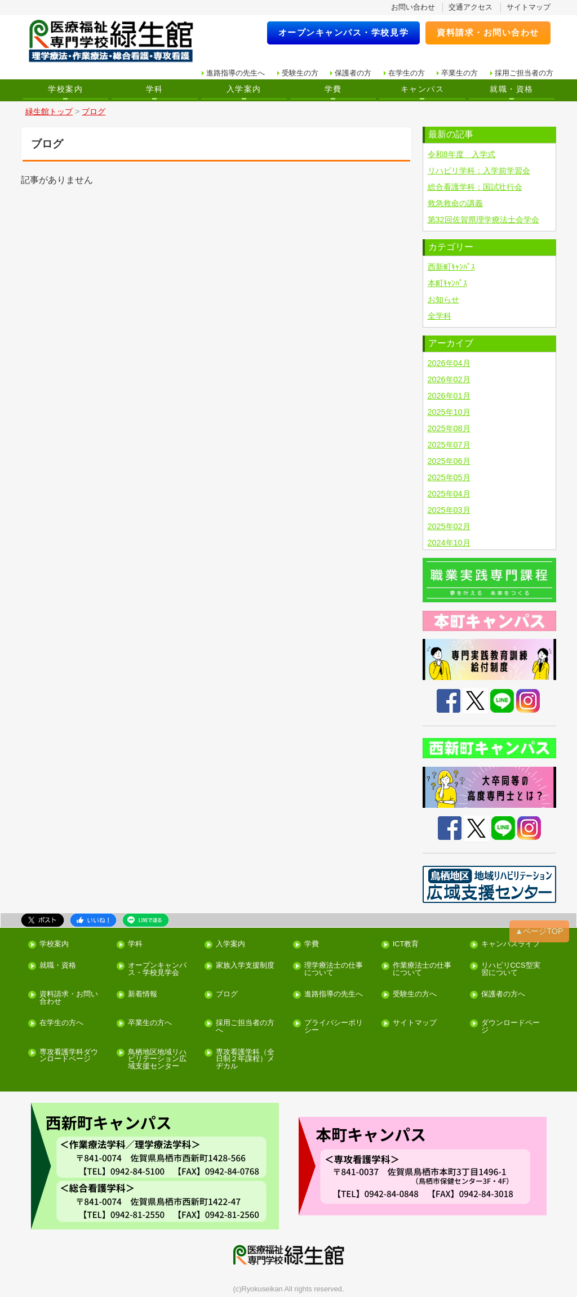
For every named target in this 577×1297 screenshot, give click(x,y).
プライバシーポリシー (333, 1026)
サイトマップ (529, 7)
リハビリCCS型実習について (510, 969)
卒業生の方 (459, 73)
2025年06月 (449, 461)
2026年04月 (449, 363)
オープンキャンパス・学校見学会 (157, 969)
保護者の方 (353, 73)
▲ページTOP (539, 931)
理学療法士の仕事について (333, 969)
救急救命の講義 (455, 203)
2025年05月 (449, 477)
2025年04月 (449, 493)
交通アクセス (470, 7)
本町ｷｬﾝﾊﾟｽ (447, 283)
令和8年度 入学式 (461, 154)
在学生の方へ (61, 1023)
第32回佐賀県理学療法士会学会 (483, 219)
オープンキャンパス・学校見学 (343, 32)
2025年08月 (449, 428)
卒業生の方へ (150, 1023)
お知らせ (443, 299)
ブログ (227, 994)
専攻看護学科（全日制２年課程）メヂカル (245, 1059)
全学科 (439, 315)
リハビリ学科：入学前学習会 (479, 170)
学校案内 (65, 88)
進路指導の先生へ (235, 73)
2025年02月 (449, 526)
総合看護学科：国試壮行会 (475, 186)
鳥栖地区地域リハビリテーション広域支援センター (157, 1059)
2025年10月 (449, 412)
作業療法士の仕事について (422, 969)
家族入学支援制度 (245, 965)
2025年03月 (449, 510)
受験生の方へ (415, 994)
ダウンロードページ (510, 1026)
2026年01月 (449, 395)
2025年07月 (449, 444)
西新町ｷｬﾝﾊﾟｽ (451, 266)
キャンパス (422, 88)
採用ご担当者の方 (524, 73)
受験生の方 (300, 73)
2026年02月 (449, 379)
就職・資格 (511, 88)
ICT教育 (406, 944)
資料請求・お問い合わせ (488, 32)
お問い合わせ (413, 7)
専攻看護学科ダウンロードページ (68, 1056)
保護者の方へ (503, 994)
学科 (154, 88)
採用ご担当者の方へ (245, 1026)
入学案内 (244, 88)
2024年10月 (449, 542)
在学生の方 (406, 73)
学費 (333, 88)
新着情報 (142, 994)
